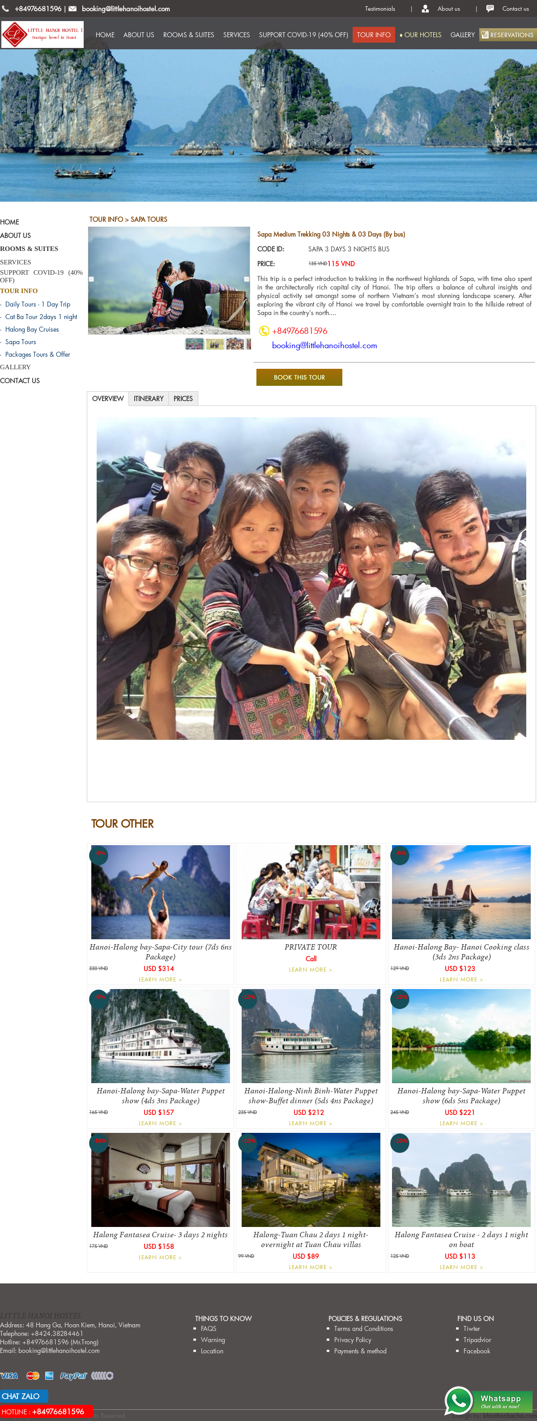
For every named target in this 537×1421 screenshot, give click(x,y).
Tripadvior (477, 1339)
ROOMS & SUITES (188, 34)
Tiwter (472, 1328)
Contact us (516, 8)
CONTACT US (20, 380)
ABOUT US (139, 34)
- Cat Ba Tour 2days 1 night (38, 316)
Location (212, 1351)
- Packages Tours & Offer (35, 354)
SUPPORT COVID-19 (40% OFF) (303, 34)
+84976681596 (38, 8)
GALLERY (463, 34)
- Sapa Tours (18, 341)
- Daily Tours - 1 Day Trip (35, 304)
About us (449, 8)
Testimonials (380, 8)
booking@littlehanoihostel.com (126, 8)
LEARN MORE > (160, 979)
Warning (213, 1339)
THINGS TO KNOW (223, 1318)
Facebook (477, 1351)
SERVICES (236, 34)
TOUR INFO (374, 34)
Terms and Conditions (363, 1328)
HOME (105, 34)
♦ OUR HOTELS (421, 34)
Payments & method (360, 1351)
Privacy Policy (352, 1339)
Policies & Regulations (365, 1318)
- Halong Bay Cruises (29, 329)
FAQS (209, 1328)
